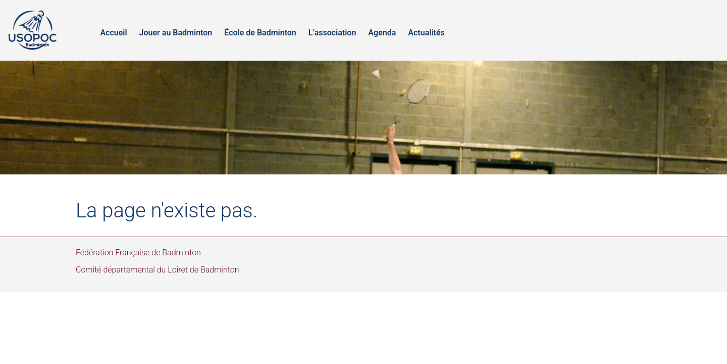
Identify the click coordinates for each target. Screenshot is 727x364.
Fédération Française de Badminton (138, 252)
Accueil (113, 32)
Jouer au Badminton (176, 32)
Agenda (382, 32)
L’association (332, 32)
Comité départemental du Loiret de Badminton (157, 270)
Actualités (426, 32)
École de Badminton (260, 32)
